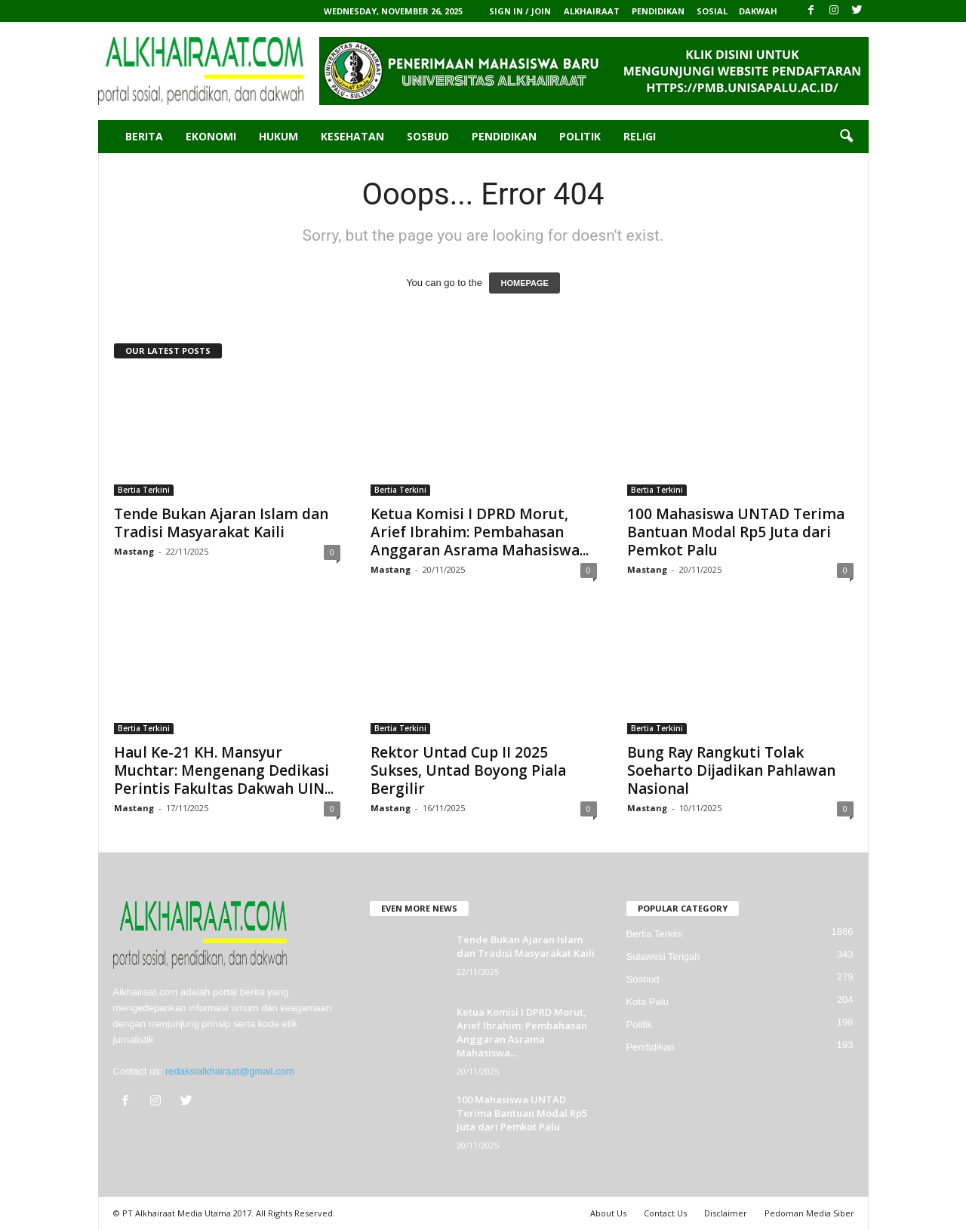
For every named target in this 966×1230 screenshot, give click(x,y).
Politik (580, 136)
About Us (608, 1213)
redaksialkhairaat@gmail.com (229, 1071)
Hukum (278, 136)
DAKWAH (758, 11)
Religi (639, 136)
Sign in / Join (520, 11)
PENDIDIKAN (658, 11)
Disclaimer (725, 1213)
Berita (144, 136)
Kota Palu (647, 1001)
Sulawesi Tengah (663, 956)
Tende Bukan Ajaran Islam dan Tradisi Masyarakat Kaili (221, 523)
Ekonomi (211, 136)
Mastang (134, 551)
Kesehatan (352, 136)
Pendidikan (504, 136)
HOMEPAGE (524, 283)
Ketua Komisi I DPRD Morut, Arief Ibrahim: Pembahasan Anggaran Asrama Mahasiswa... (480, 532)
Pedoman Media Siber (809, 1213)
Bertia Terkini (144, 489)
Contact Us (665, 1213)
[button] (846, 136)
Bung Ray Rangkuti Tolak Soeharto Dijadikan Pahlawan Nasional (731, 770)
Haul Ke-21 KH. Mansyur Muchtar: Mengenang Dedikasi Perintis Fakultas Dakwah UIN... (224, 770)
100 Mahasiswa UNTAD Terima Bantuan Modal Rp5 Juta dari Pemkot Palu (735, 532)
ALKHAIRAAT (592, 11)
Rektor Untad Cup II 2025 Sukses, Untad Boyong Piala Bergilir (468, 770)
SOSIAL (712, 11)
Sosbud (428, 136)
